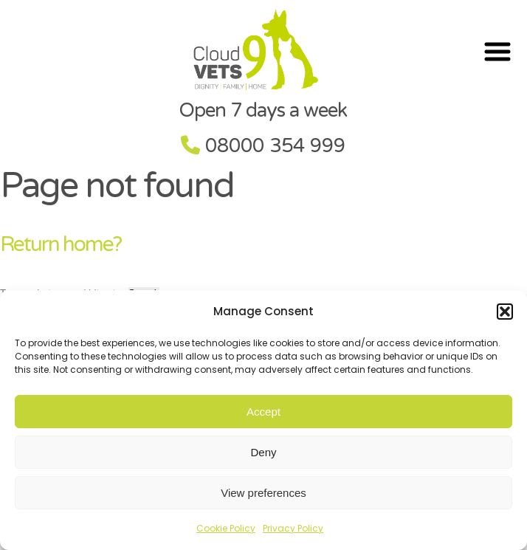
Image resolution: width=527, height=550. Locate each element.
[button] (504, 311)
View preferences (263, 493)
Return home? (60, 244)
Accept (263, 411)
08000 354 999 (275, 145)
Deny (263, 452)
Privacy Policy (293, 528)
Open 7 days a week (263, 110)
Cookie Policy (225, 528)
